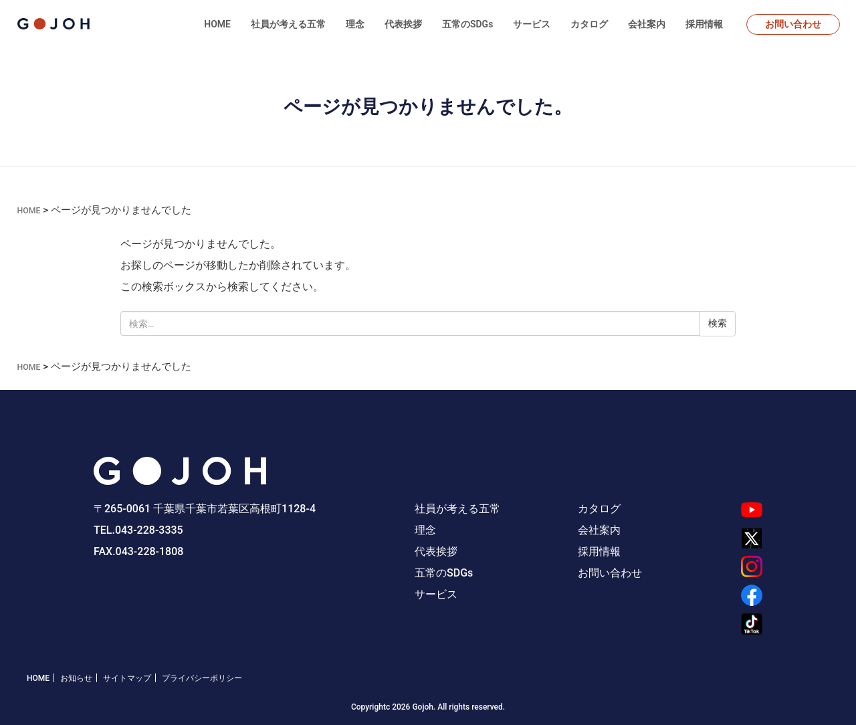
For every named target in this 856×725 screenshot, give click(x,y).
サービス (531, 24)
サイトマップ (127, 677)
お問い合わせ (793, 24)
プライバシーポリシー (202, 677)
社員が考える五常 (288, 24)
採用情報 (704, 24)
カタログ (589, 24)
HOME (217, 24)
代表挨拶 (403, 24)
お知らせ (76, 677)
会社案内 (646, 24)
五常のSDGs (467, 24)
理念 (355, 24)
